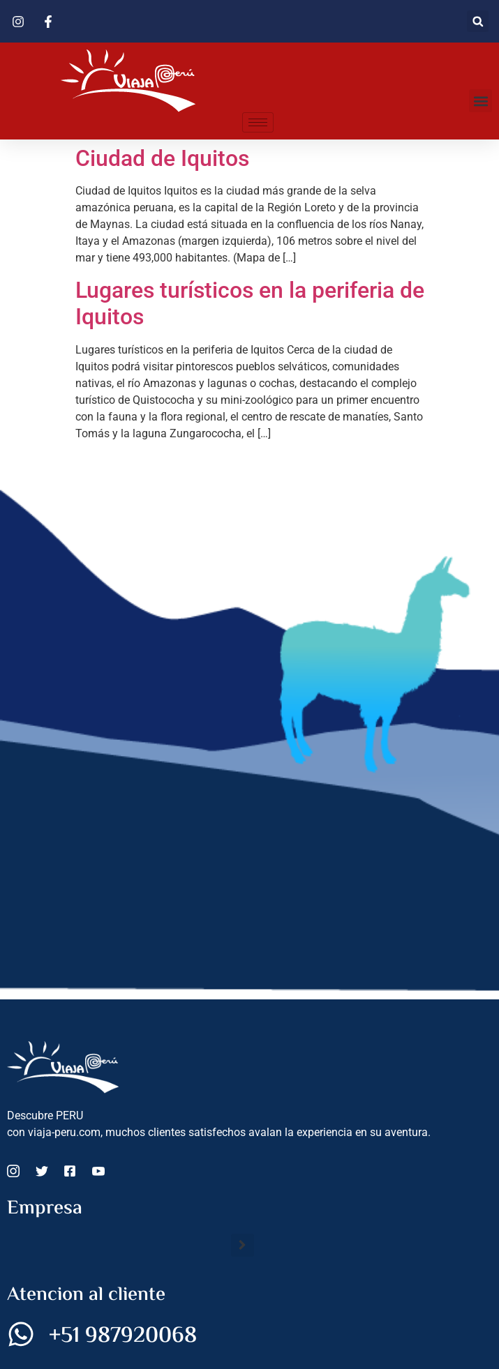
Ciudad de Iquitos (162, 158)
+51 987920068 (123, 1336)
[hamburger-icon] (258, 122)
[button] (478, 21)
